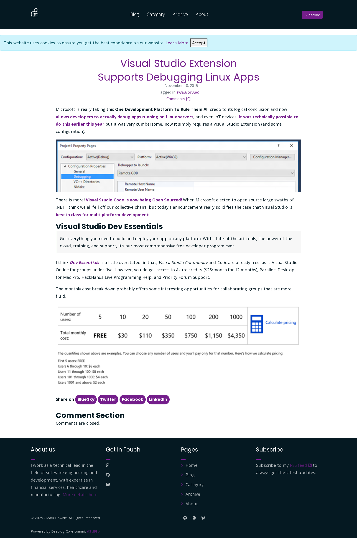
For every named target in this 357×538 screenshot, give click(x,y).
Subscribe (312, 15)
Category (156, 14)
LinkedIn (158, 399)
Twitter (108, 399)
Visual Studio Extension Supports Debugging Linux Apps (178, 70)
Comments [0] (178, 98)
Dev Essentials (84, 262)
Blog (134, 14)
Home (191, 465)
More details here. (81, 494)
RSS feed (301, 465)
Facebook (132, 399)
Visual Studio (187, 92)
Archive (180, 14)
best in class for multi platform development (102, 214)
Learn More (177, 43)
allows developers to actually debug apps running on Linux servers (124, 116)
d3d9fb (93, 531)
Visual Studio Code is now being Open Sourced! (134, 200)
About (202, 14)
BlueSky (85, 399)
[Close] (198, 42)
